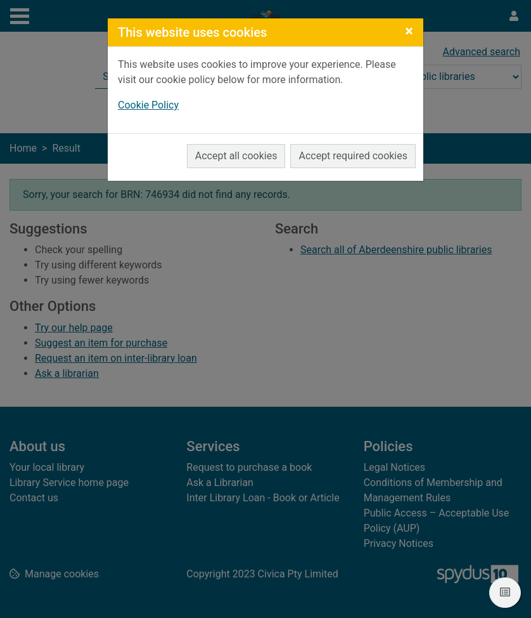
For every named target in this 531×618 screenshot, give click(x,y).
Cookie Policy (148, 105)
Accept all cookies (236, 156)
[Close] (409, 31)
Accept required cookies (352, 156)
